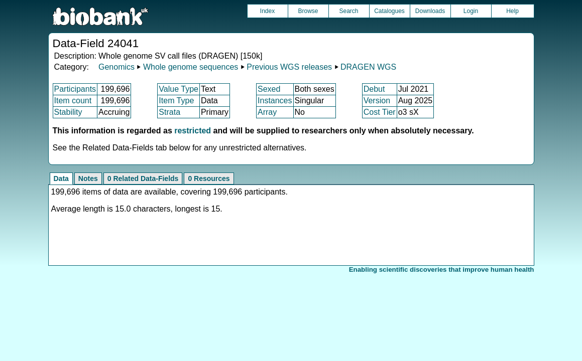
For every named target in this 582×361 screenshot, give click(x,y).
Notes (88, 178)
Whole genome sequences (190, 67)
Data (61, 178)
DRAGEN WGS (368, 67)
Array (267, 112)
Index (267, 11)
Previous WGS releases (289, 67)
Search (348, 11)
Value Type (178, 89)
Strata (169, 112)
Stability (68, 112)
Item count (73, 100)
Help (512, 11)
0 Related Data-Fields (143, 178)
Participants (75, 89)
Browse (308, 11)
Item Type (176, 100)
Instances (275, 100)
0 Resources (208, 178)
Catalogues (389, 11)
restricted (192, 130)
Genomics (116, 67)
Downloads (430, 11)
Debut (374, 89)
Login (470, 11)
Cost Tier (380, 112)
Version (377, 100)
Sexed (269, 89)
